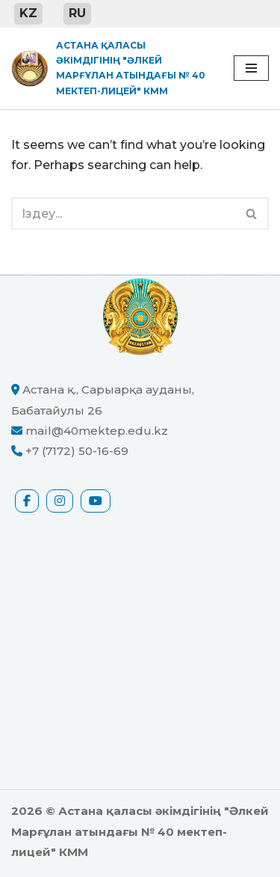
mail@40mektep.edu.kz (96, 431)
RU (77, 13)
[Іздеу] (123, 214)
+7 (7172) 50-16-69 (76, 451)
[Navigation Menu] (251, 68)
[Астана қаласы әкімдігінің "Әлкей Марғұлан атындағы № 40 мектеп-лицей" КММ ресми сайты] (111, 69)
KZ (28, 13)
